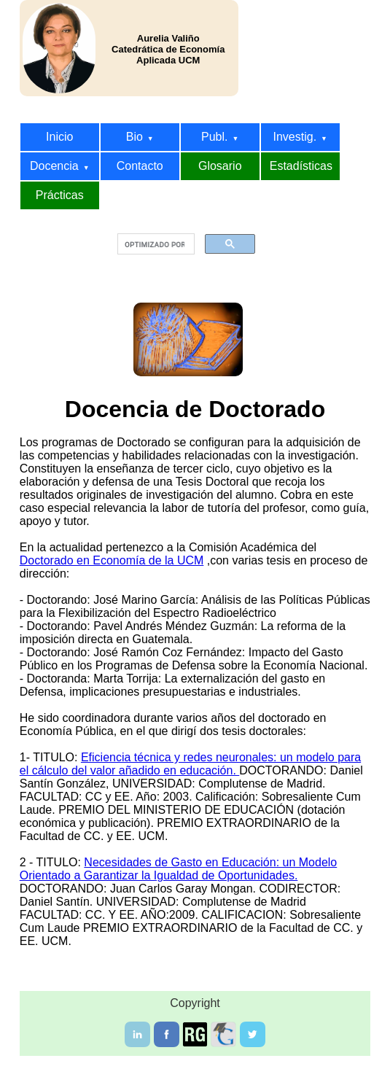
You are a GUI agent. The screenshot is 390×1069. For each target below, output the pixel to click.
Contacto (140, 166)
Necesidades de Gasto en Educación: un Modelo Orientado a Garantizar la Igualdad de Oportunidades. (179, 869)
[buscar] (154, 244)
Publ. (219, 137)
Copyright (194, 1003)
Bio (140, 137)
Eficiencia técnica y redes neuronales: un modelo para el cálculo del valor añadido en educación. (190, 764)
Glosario (220, 166)
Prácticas (60, 195)
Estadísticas (301, 166)
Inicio (59, 137)
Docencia (60, 166)
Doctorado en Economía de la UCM (112, 560)
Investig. (300, 137)
